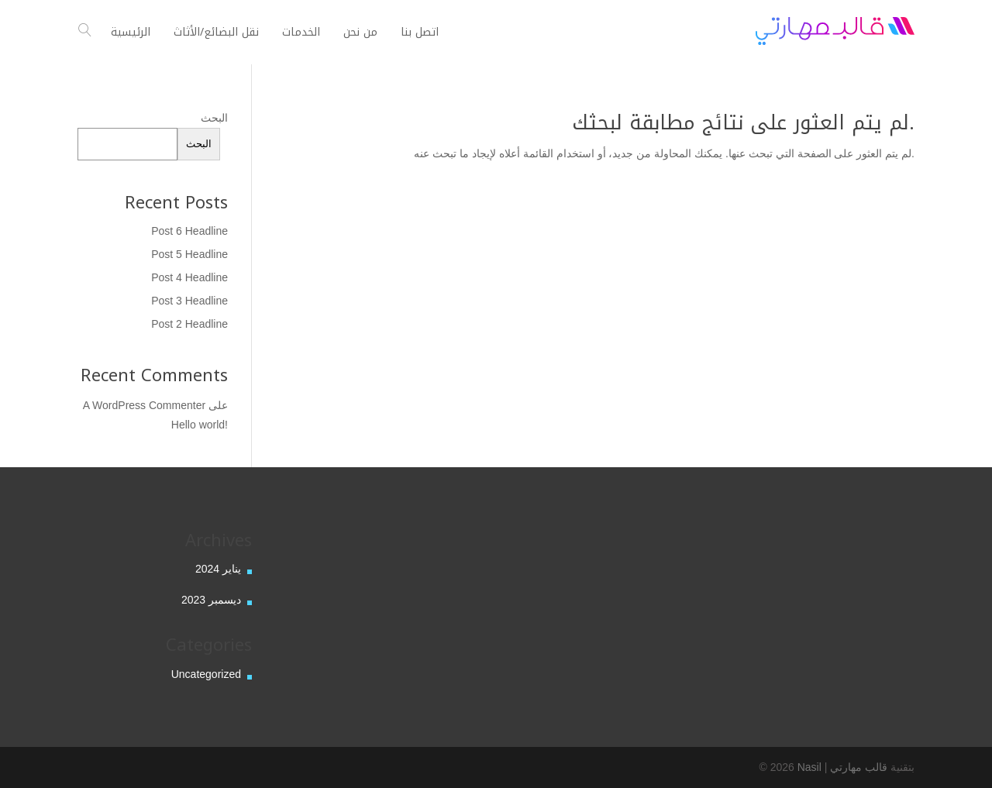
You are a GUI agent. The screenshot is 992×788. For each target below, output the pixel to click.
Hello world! (199, 424)
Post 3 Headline (189, 300)
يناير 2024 (218, 569)
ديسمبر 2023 (211, 600)
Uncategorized (206, 674)
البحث (214, 118)
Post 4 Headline (189, 277)
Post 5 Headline (189, 254)
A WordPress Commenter (144, 405)
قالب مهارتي (858, 767)
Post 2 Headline (189, 324)
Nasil (809, 767)
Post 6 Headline (189, 231)
